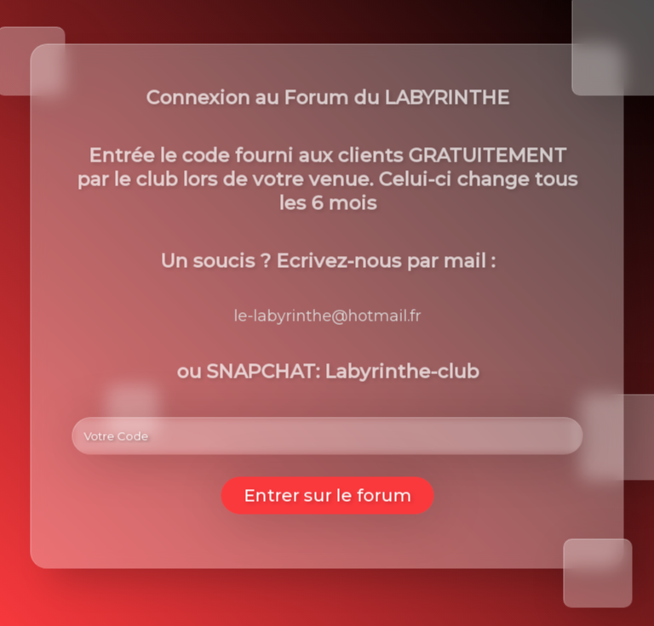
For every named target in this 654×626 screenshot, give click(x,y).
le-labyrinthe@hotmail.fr (328, 316)
